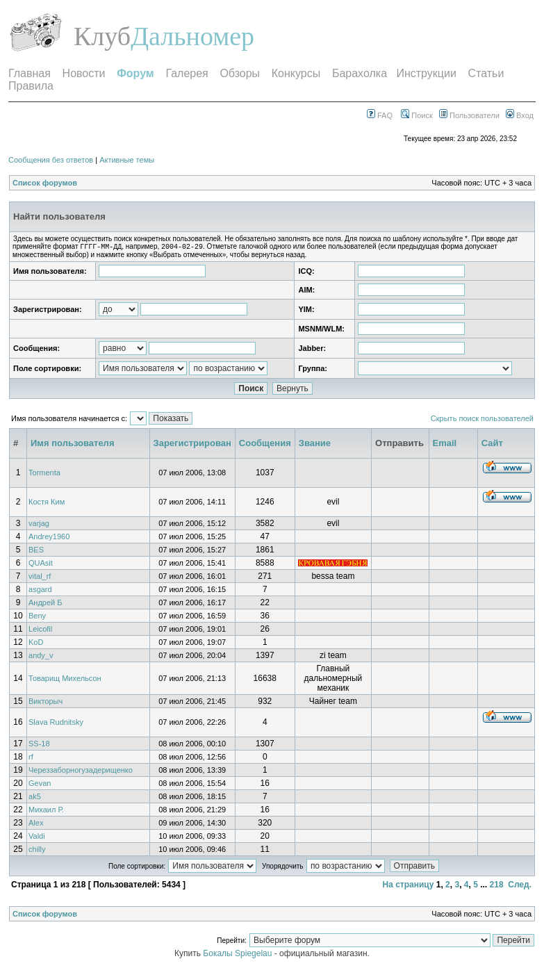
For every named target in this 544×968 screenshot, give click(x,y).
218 (497, 886)
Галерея (186, 73)
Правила (30, 86)
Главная (29, 73)
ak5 (34, 798)
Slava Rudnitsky (55, 723)
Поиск (417, 115)
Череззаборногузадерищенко (80, 771)
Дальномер (192, 36)
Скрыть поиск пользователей (482, 420)
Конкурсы (296, 73)
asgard (40, 590)
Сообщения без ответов (50, 160)
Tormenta (44, 474)
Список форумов (45, 183)
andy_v (40, 657)
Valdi (36, 837)
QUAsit (40, 564)
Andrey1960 (48, 538)
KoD (35, 643)
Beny (37, 617)
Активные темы (126, 160)
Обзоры (240, 73)
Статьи (486, 73)
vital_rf (39, 577)
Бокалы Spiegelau (238, 955)
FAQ (380, 115)
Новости (84, 73)
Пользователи (469, 115)
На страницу (408, 886)
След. (519, 886)
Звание (315, 444)
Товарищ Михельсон (64, 679)
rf (30, 758)
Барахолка (359, 73)
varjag (38, 524)
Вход (520, 115)
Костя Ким (46, 503)
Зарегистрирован (192, 444)
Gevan (39, 784)
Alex (35, 824)
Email (445, 444)
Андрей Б (45, 604)
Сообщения (265, 444)
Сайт (492, 444)
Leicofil (40, 630)
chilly (36, 850)
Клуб (102, 36)
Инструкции (426, 73)
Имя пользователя (72, 444)
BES (36, 551)
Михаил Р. (46, 811)
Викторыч (45, 702)
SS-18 (39, 745)
